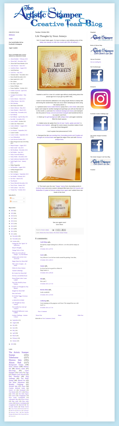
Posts (12, 198)
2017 (12, 218)
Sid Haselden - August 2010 (17, 167)
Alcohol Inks (13, 386)
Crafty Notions (14, 408)
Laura (42, 255)
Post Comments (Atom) (49, 318)
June (13, 328)
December (15, 236)
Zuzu (23, 386)
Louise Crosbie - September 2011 (19, 135)
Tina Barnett (13, 181)
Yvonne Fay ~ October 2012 (17, 190)
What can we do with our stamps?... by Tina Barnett (20, 253)
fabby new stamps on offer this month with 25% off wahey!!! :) (59, 42)
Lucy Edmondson (15, 137)
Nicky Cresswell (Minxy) (17, 154)
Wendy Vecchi (25, 407)
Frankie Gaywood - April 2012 (18, 90)
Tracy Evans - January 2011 (17, 185)
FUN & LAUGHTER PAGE (19, 276)
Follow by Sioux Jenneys (18, 268)
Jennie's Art (12, 390)
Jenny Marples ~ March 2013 (18, 110)
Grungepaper (22, 395)
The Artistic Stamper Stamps (60, 232)
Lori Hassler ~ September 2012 (18, 130)
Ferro (27, 414)
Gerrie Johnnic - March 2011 (18, 99)
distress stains (20, 368)
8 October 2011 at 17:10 (46, 307)
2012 (12, 231)
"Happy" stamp (60, 186)
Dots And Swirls (16, 293)
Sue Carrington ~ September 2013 (19, 174)
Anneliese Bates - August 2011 (18, 68)
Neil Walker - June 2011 (16, 152)
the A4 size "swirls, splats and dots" (68, 123)
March (14, 335)
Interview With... (15, 412)
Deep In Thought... (17, 248)
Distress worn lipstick (43, 125)
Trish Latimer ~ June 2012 (17, 187)
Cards (20, 372)
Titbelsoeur (13, 357)
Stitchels (22, 408)
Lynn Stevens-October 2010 (17, 139)
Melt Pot (13, 410)
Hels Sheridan (14, 103)
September (15, 320)
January (14, 341)
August (14, 323)
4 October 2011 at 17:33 (46, 284)
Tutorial (12, 416)
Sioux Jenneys (49, 232)
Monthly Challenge (16, 384)
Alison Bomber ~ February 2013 (19, 59)
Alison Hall (15, 362)
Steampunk (23, 390)
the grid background (50, 117)
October (14, 241)
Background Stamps (16, 365)
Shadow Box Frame (19, 414)
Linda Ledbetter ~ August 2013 (18, 126)
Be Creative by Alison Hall (19, 273)
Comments (13, 201)
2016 (12, 221)
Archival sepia (40, 188)
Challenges (26, 410)
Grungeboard (12, 405)
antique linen (65, 117)
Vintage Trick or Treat (18, 250)
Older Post (80, 315)
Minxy (27, 392)
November (15, 239)
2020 (12, 210)
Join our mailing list (95, 62)
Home (59, 315)
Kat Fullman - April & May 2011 (19, 117)
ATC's (20, 392)
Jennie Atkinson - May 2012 (17, 108)
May (13, 330)
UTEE (13, 394)
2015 (12, 223)
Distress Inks (15, 360)
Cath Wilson (43, 242)
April (14, 333)
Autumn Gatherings (17, 270)
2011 (12, 234)
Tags (27, 372)
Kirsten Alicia (44, 289)
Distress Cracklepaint (21, 403)
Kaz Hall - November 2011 (17, 119)
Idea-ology (12, 370)
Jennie (10, 38)
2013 (12, 229)
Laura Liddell (14, 121)
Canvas (14, 395)
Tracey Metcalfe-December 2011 (19, 183)
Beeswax (19, 410)
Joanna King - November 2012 (18, 112)
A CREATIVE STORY (18, 300)
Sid (41, 279)
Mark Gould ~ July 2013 (17, 148)
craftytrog (43, 301)
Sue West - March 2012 (16, 178)
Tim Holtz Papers (24, 394)
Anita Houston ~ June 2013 (17, 65)
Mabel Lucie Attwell (18, 374)
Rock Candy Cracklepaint (17, 397)
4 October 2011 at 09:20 (46, 273)
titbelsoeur (12, 35)
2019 (12, 213)
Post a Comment (42, 311)
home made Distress (54, 107)
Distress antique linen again (59, 190)
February (15, 338)
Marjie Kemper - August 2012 (18, 145)
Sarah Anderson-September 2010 (19, 159)
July (13, 325)
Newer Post (39, 315)
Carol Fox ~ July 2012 (16, 72)
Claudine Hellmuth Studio (17, 388)
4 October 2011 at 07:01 (46, 249)
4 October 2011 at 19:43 (46, 295)
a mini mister (72, 107)
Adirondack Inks (13, 399)
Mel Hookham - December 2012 (19, 150)
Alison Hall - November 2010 (18, 61)
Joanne (42, 266)
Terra (27, 408)
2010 (12, 344)
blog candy (15, 401)
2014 (12, 226)
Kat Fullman (13, 114)
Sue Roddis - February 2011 (17, 176)
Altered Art (21, 380)
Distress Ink (43, 232)
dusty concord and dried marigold (57, 113)
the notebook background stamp (63, 111)
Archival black (49, 137)
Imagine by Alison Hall (18, 291)
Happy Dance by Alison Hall (19, 261)
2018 (12, 216)
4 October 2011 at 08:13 (46, 260)
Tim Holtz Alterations (17, 382)
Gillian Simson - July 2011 (17, 101)
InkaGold (21, 405)
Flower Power (25, 399)
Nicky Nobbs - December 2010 (18, 156)
